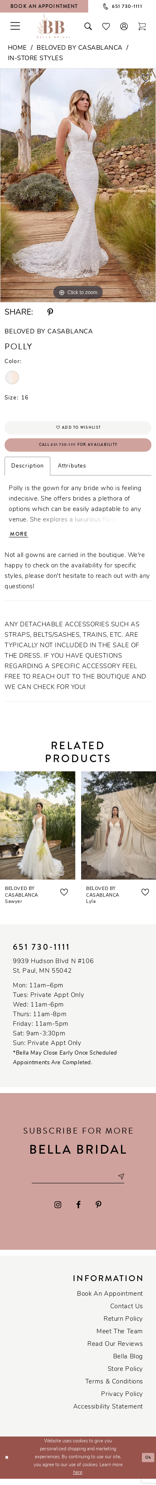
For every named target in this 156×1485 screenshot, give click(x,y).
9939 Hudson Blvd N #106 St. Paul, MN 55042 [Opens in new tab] (53, 971)
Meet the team (120, 1338)
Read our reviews (115, 1351)
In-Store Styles (35, 59)
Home (17, 48)
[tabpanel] (78, 186)
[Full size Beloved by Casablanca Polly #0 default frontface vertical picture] (78, 186)
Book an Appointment (110, 1300)
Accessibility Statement (108, 1413)
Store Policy (125, 1376)
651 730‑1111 (41, 951)
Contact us (126, 1313)
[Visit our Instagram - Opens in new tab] (58, 1211)
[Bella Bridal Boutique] (53, 25)
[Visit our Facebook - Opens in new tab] (78, 1211)
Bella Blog (128, 1363)
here (77, 1479)
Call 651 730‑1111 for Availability (78, 448)
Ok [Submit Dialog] (147, 1463)
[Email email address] (78, 1182)
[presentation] (37, 830)
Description (27, 469)
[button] (124, 25)
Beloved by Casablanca (80, 48)
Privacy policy (122, 1401)
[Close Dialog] (7, 1464)
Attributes (72, 469)
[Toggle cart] (142, 25)
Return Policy (123, 1325)
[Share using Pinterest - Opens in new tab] (50, 312)
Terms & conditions (114, 1388)
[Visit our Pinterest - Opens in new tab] (98, 1211)
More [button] (20, 538)
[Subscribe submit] (126, 1182)
